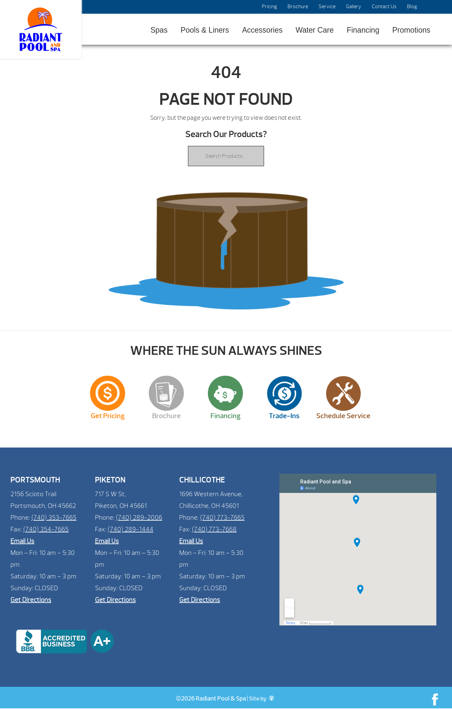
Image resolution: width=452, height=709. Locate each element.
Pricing (269, 6)
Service (327, 6)
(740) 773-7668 (214, 529)
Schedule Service (343, 415)
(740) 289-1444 (130, 529)
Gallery (353, 6)
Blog (412, 6)
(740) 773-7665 (222, 517)
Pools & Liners (204, 30)
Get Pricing (108, 415)
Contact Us (384, 6)
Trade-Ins (284, 415)
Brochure (298, 6)
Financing (363, 30)
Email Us (22, 541)
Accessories (262, 30)
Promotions (411, 30)
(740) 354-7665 (46, 529)
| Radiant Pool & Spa (41, 29)
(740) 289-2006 (139, 517)
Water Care (315, 30)
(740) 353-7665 (53, 517)
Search (429, 7)
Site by (261, 699)
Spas (159, 30)
